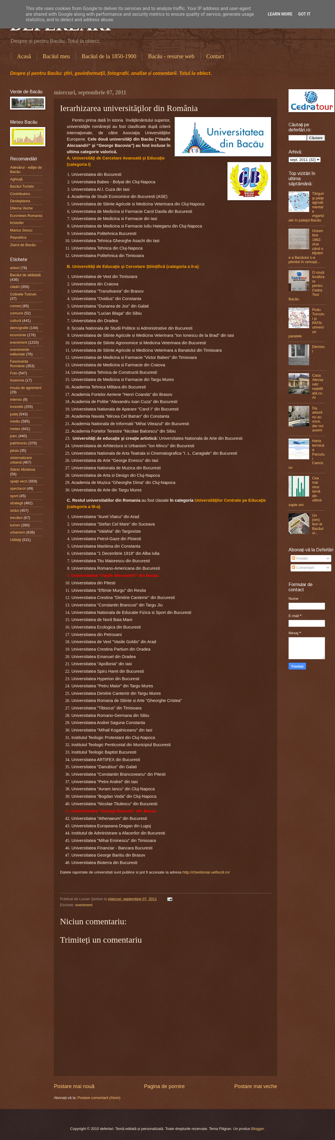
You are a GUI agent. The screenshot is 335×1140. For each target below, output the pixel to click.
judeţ (14, 414)
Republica (18, 237)
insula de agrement (26, 388)
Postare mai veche (255, 1086)
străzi (14, 510)
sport (14, 496)
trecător (16, 517)
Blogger (257, 1129)
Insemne (17, 380)
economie (18, 335)
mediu (15, 421)
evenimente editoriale (19, 351)
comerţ (15, 306)
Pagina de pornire (164, 1086)
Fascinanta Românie (19, 363)
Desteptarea (20, 201)
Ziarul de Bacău (23, 245)
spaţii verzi (19, 481)
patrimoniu (18, 443)
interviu (16, 399)
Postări (300, 558)
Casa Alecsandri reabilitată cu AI (317, 386)
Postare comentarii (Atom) (98, 1098)
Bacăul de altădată (25, 275)
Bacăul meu (56, 56)
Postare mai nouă (74, 1086)
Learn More (280, 14)
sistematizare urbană (21, 460)
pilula (14, 450)
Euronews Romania (26, 215)
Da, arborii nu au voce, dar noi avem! (317, 419)
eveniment (83, 905)
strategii (16, 503)
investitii (16, 406)
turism (15, 525)
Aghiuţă (16, 179)
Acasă (24, 56)
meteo (15, 429)
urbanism (17, 532)
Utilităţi (15, 540)
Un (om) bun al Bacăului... (317, 524)
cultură (15, 320)
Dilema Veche (21, 208)
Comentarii (303, 567)
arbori (15, 268)
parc (13, 436)
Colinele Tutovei (23, 294)
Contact (215, 56)
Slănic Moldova (22, 469)
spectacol (18, 488)
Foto (13, 373)
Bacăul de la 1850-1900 (109, 56)
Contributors (20, 194)
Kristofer (17, 223)
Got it (304, 14)
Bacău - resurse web (171, 56)
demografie (19, 328)
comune (16, 313)
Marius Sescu (21, 230)
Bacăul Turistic (22, 186)
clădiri (15, 287)
